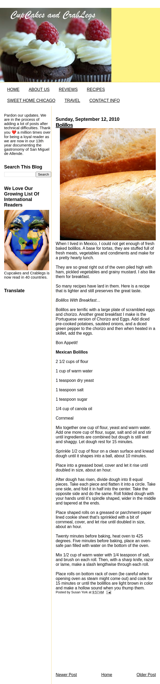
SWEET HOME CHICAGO (31, 100)
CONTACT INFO (104, 100)
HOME (13, 89)
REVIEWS (68, 89)
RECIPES (96, 89)
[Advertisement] (95, 634)
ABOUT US (39, 89)
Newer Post (66, 674)
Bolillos (64, 125)
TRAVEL (72, 100)
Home (106, 674)
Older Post (146, 674)
